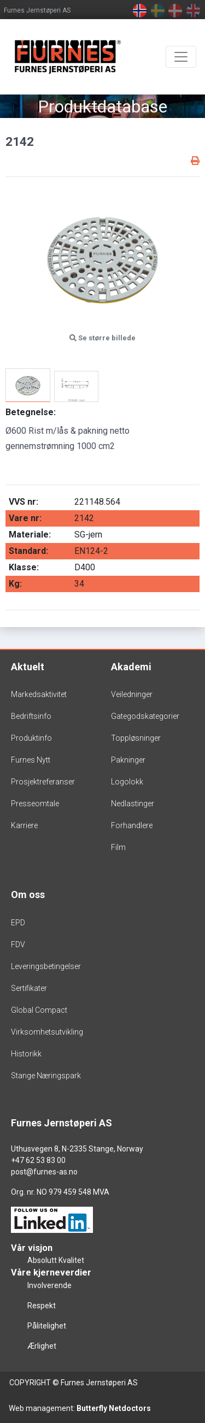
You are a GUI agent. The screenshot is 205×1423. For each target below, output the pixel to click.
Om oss (28, 894)
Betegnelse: (30, 412)
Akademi (131, 666)
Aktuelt (27, 666)
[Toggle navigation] (181, 57)
